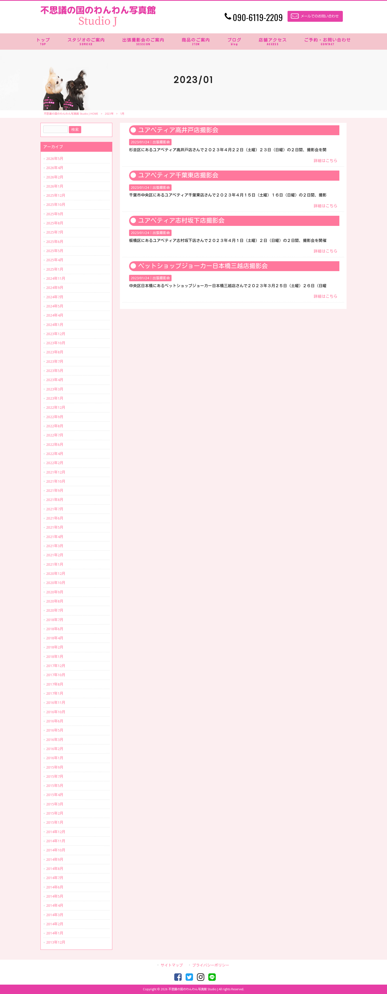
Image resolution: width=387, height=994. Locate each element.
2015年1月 (54, 822)
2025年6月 (54, 241)
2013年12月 (55, 942)
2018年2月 (54, 647)
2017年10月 (55, 675)
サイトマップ (172, 965)
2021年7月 (54, 509)
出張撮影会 (161, 142)
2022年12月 (55, 407)
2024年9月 (54, 287)
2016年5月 (54, 730)
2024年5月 (54, 306)
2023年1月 (54, 398)
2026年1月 (54, 186)
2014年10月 (55, 850)
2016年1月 (54, 758)
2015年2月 (54, 813)
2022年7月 (54, 435)
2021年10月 (55, 481)
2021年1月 (54, 564)
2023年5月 (54, 370)
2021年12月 (55, 472)
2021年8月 (54, 499)
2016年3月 (54, 739)
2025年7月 (54, 232)
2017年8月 (54, 684)
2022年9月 (54, 417)
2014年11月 (55, 841)
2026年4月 (54, 168)
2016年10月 (55, 712)
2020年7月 (54, 610)
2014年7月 (54, 878)
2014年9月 (54, 859)
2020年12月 (55, 573)
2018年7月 (54, 620)
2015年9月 (54, 767)
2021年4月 (54, 537)
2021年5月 (54, 527)
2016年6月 (54, 721)
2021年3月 (54, 546)
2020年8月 (54, 601)
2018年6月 (54, 629)
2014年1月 (54, 933)
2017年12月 (55, 666)
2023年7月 (54, 361)
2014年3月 (54, 915)
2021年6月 (54, 518)
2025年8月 (54, 223)
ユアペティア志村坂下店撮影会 (181, 220)
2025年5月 (54, 251)
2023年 (109, 113)
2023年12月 (55, 334)
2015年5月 (54, 785)
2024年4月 (54, 315)
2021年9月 (54, 490)
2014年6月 (54, 887)
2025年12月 (55, 195)
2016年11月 (55, 702)
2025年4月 (54, 260)
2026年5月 (54, 158)
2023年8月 (54, 352)
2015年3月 (54, 804)
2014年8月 (54, 868)
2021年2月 (54, 555)
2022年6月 (54, 444)
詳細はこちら (325, 160)
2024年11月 (55, 278)
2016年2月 (54, 749)
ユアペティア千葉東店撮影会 (178, 175)
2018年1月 (54, 656)
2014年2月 (54, 924)
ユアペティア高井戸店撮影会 (178, 130)
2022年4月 (54, 454)
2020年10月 (55, 583)
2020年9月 (54, 592)
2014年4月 (54, 905)
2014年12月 (55, 832)
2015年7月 (54, 776)
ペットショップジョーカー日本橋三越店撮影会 (203, 266)
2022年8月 (54, 426)
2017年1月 (54, 693)
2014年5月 (54, 896)
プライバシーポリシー (210, 965)
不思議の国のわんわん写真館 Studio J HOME (71, 113)
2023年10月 (55, 343)
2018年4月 (54, 638)
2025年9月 (54, 214)
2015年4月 (54, 795)
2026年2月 (54, 177)
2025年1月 (54, 269)
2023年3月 (54, 389)
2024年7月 (54, 297)
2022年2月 (54, 463)
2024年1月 (54, 325)
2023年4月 (54, 380)
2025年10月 (55, 204)
